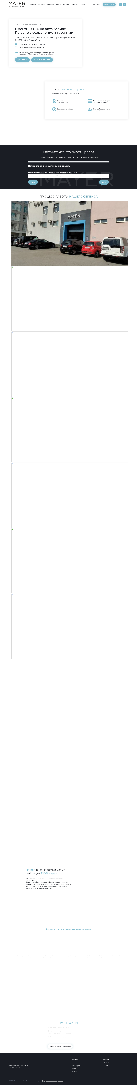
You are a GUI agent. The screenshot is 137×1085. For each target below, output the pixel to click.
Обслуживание (33, 24)
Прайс (58, 4)
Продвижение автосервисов (52, 1081)
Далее (104, 182)
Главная (33, 4)
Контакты (66, 4)
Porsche (24, 24)
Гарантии (50, 4)
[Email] (124, 4)
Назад (33, 182)
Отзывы (75, 4)
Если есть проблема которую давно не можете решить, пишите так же (53, 172)
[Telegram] (120, 4)
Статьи (83, 4)
